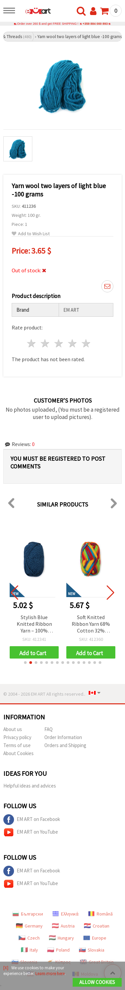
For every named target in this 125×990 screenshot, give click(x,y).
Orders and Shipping (65, 745)
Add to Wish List (31, 233)
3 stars (59, 343)
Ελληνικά (65, 913)
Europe (94, 938)
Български (27, 913)
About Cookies (18, 753)
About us (12, 729)
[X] (5, 968)
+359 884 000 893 (95, 23)
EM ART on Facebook (31, 819)
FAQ (48, 729)
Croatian (96, 926)
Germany (29, 926)
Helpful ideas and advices (29, 786)
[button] (25, 662)
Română (100, 913)
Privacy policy (17, 737)
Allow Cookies (97, 982)
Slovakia (91, 950)
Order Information (63, 737)
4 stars (72, 343)
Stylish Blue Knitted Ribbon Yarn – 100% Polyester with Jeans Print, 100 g (34, 624)
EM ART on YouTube (30, 832)
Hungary (61, 938)
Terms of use (17, 745)
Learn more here (50, 973)
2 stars (45, 343)
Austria (63, 926)
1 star (32, 343)
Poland (58, 950)
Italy (29, 950)
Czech (29, 938)
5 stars (86, 343)
